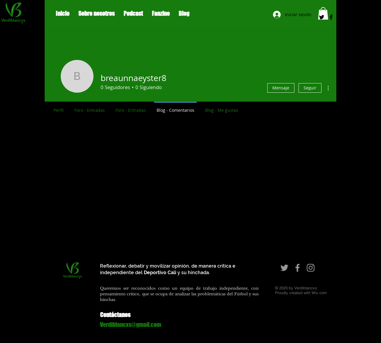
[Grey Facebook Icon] (297, 268)
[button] (323, 13)
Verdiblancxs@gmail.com (130, 324)
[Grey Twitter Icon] (284, 268)
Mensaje (280, 88)
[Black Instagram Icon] (340, 17)
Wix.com (319, 292)
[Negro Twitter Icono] (321, 17)
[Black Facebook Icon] (331, 17)
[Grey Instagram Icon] (310, 268)
